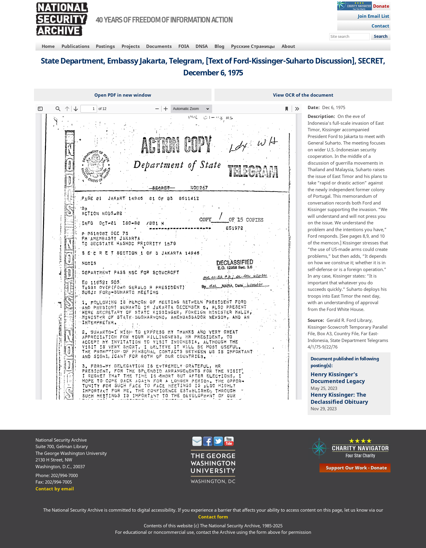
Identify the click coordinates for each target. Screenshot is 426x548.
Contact (380, 26)
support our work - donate (356, 468)
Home (48, 46)
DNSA (202, 46)
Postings (105, 46)
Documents (159, 46)
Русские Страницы (253, 46)
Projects (131, 46)
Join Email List (373, 16)
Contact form (213, 517)
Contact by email (55, 489)
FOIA (183, 46)
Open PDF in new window (122, 95)
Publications (75, 46)
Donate (381, 6)
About (288, 46)
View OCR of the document (303, 95)
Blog (219, 46)
